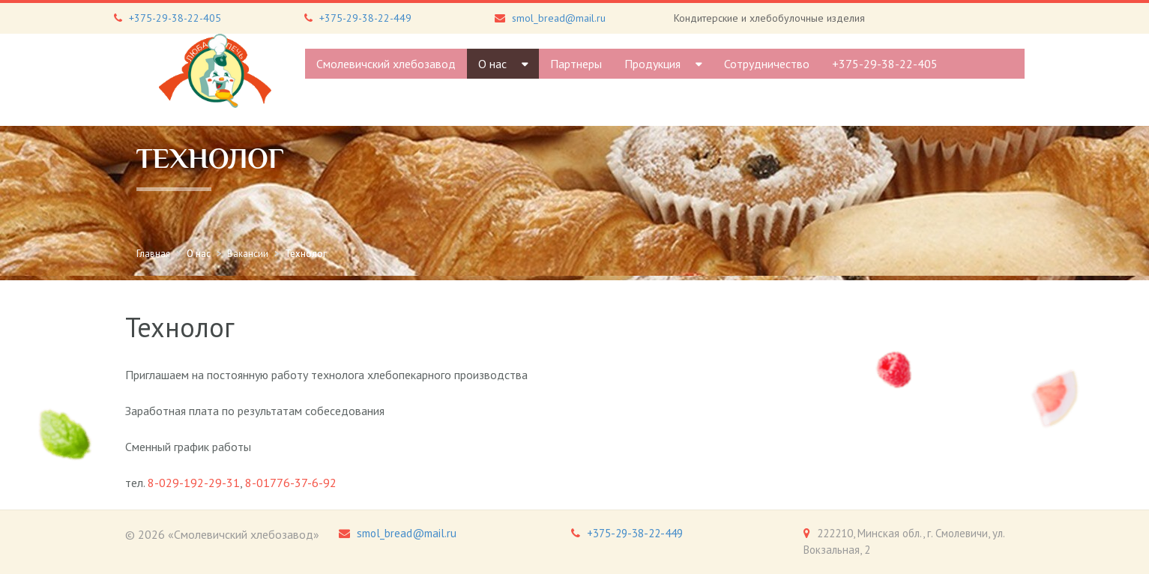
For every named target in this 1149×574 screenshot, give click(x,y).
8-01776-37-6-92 (291, 482)
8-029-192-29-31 (194, 482)
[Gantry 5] (215, 71)
